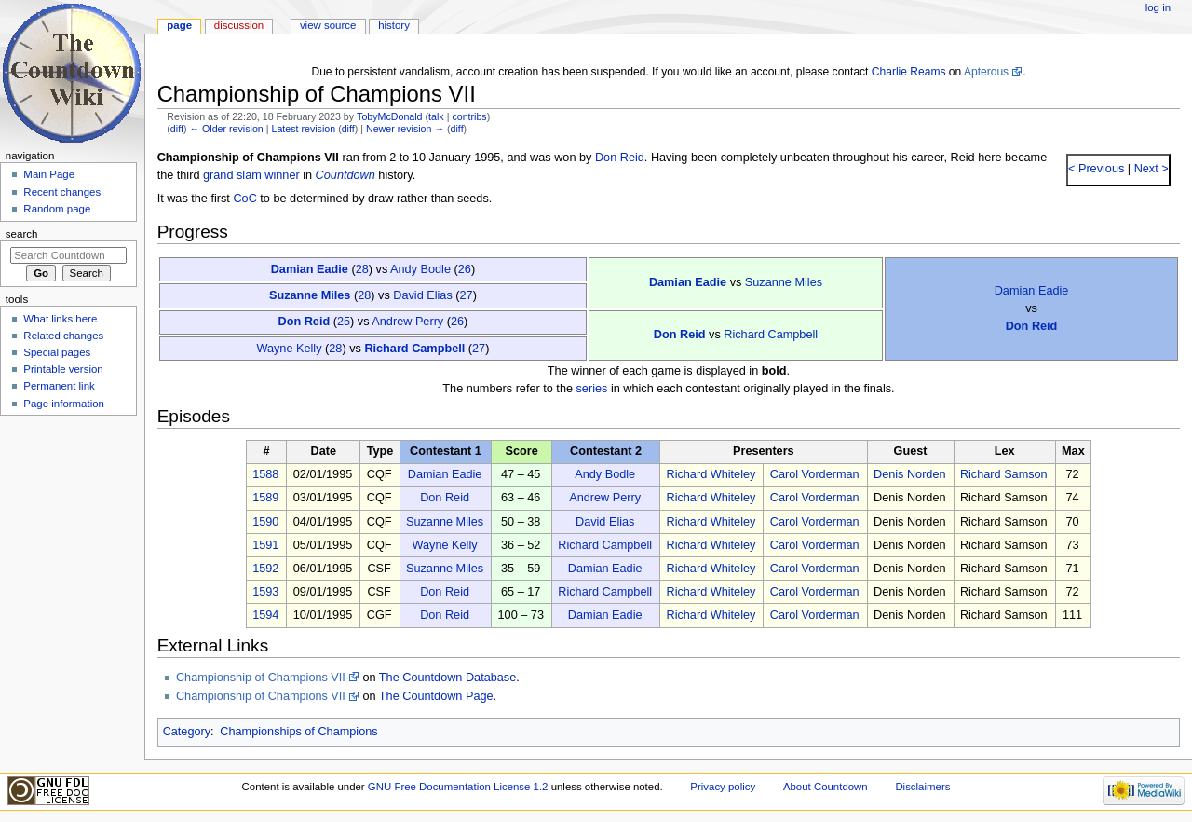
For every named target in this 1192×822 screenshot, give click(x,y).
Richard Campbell (771, 334)
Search (22, 234)
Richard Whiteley (710, 474)
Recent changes (62, 192)
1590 (265, 521)
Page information (63, 403)
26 (464, 269)
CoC (244, 198)
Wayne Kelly (288, 348)
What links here (60, 318)
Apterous (986, 71)
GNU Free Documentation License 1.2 (458, 786)
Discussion (239, 25)
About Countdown (825, 786)
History (394, 25)
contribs (469, 116)
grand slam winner (251, 175)
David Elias (422, 295)
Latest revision (303, 128)
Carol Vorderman (815, 474)
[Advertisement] (68, 562)
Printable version (62, 369)
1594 (265, 615)
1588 (265, 474)
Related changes (63, 335)
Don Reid (619, 157)
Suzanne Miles (783, 282)
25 (343, 321)
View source (328, 25)
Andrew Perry (407, 321)
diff (176, 128)
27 (466, 295)
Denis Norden (910, 474)
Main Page (48, 174)
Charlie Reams (909, 71)
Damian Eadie (309, 269)
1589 (265, 497)
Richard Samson (1004, 474)
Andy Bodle (420, 269)
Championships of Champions (298, 731)
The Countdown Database (447, 677)
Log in (1158, 7)
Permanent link (58, 385)
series (592, 388)
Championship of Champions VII (260, 677)
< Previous (1096, 168)
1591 (265, 545)
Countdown (345, 175)
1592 (265, 568)
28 (362, 269)
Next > (1150, 168)
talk (436, 116)
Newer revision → (405, 128)
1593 (265, 591)
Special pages (56, 352)
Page (179, 25)
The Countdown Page (436, 696)
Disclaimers (922, 786)
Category (186, 731)
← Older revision (226, 128)
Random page (56, 208)
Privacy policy (722, 786)
